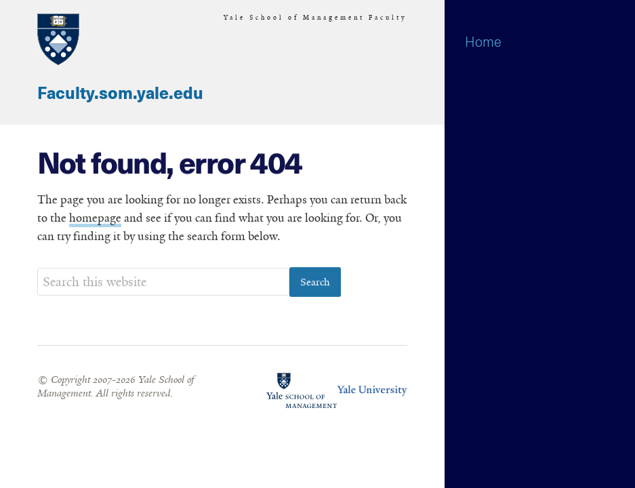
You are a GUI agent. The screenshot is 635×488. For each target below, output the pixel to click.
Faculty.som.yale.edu (120, 94)
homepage (95, 218)
